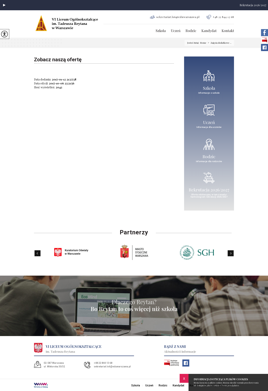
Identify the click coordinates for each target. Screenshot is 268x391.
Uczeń (175, 31)
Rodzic (191, 31)
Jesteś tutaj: (193, 43)
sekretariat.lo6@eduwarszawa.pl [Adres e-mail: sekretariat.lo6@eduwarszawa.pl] (112, 366)
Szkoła (161, 31)
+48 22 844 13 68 (220, 17)
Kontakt (228, 31)
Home (203, 43)
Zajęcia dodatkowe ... (218, 43)
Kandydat (209, 31)
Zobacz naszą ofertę (58, 59)
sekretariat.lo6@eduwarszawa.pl (175, 17)
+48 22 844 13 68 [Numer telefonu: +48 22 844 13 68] (103, 363)
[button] (4, 5)
